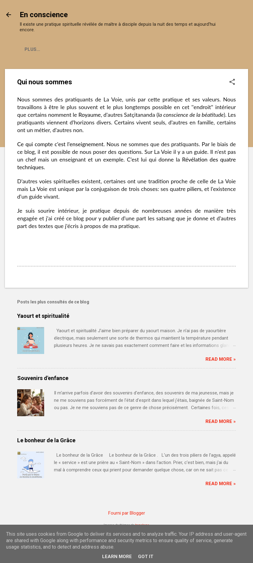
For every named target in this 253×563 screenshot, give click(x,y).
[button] (232, 82)
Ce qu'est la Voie (46, 49)
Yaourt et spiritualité (43, 316)
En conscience (44, 14)
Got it (145, 556)
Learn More (117, 556)
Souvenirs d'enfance (42, 378)
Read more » (220, 359)
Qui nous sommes (100, 49)
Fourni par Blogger (126, 513)
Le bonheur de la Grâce (46, 440)
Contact (144, 49)
